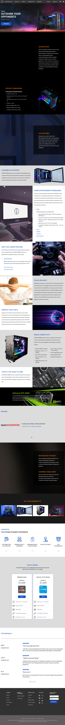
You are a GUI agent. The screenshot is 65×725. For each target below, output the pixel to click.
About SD (8, 695)
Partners (7, 697)
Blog (48, 1)
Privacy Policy (30, 704)
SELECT (21, 596)
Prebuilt (39, 1)
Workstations (8, 1)
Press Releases (9, 702)
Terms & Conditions (31, 702)
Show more (32, 681)
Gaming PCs (31, 1)
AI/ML (23, 1)
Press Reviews (19, 698)
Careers (7, 704)
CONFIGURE (6, 23)
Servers (17, 1)
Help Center (30, 695)
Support (55, 1)
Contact (29, 697)
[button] (6, 551)
